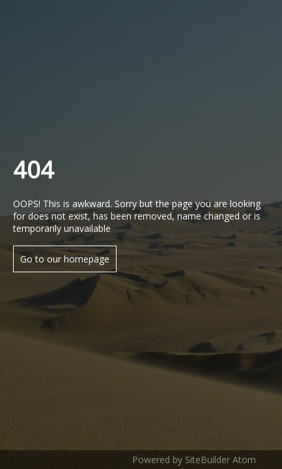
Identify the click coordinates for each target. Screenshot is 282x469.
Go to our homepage (64, 259)
